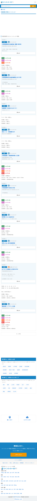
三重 (10, 480)
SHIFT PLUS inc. (17, 496)
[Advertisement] (18, 24)
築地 (4, 391)
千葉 (11, 476)
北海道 (2, 472)
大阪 (2, 485)
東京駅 (4, 366)
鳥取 (7, 489)
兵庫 (4, 485)
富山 (23, 480)
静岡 (7, 480)
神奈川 (5, 476)
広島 (4, 489)
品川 (23, 384)
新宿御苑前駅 (25, 369)
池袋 (31, 388)
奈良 (12, 485)
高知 (23, 489)
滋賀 (10, 485)
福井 (25, 480)
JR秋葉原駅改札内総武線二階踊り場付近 (11, 44)
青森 (5, 472)
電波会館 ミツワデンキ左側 (8, 306)
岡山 (2, 489)
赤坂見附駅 (27, 366)
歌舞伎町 (14, 388)
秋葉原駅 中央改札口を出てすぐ (9, 108)
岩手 (13, 472)
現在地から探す (18, 499)
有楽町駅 (5, 373)
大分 (12, 493)
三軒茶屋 (20, 388)
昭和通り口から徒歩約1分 (8, 217)
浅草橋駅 (16, 373)
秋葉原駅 (5, 369)
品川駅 (10, 373)
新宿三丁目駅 (12, 369)
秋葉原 (18, 384)
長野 (17, 480)
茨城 (16, 476)
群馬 (18, 476)
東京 (4, 384)
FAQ (11, 462)
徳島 (17, 489)
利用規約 (22, 462)
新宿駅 (20, 366)
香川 (15, 489)
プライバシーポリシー (29, 462)
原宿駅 (9, 366)
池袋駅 (18, 369)
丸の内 (14, 391)
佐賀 (4, 493)
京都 (7, 485)
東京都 (3, 9)
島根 (10, 489)
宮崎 (15, 493)
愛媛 (20, 489)
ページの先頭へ (18, 460)
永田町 (4, 388)
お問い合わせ (18, 454)
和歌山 (15, 485)
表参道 (26, 388)
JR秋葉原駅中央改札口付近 (8, 187)
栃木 (13, 476)
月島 (9, 388)
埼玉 (8, 476)
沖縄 (21, 493)
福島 (18, 472)
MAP (18, 53)
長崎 (7, 493)
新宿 (8, 384)
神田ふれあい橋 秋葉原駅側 (8, 243)
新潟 (12, 480)
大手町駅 (15, 366)
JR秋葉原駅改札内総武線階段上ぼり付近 (11, 77)
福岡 (2, 493)
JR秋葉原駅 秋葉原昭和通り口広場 (10, 155)
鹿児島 (17, 493)
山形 (11, 472)
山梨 (15, 480)
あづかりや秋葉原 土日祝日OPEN (10, 269)
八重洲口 (9, 391)
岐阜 (4, 480)
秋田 (8, 472)
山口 (12, 489)
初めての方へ (5, 462)
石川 (20, 480)
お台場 (12, 384)
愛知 (2, 480)
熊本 (10, 493)
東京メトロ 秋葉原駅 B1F (8, 131)
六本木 (27, 384)
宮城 (16, 472)
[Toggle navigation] (35, 2)
